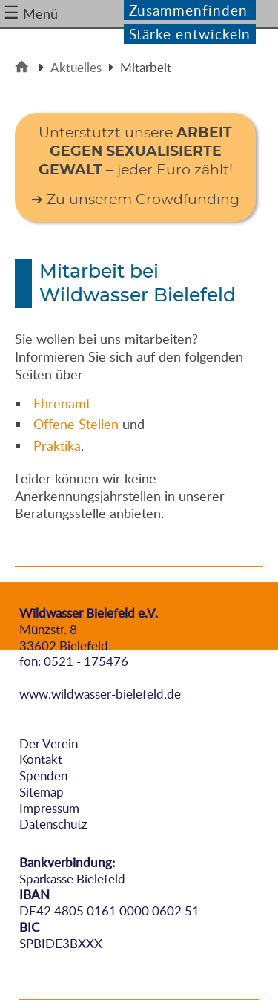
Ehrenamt (61, 403)
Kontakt (40, 759)
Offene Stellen (76, 424)
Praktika (57, 445)
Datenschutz (53, 823)
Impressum (49, 808)
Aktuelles (76, 67)
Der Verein (48, 743)
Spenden (43, 775)
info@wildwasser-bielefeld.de (100, 677)
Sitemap (41, 791)
